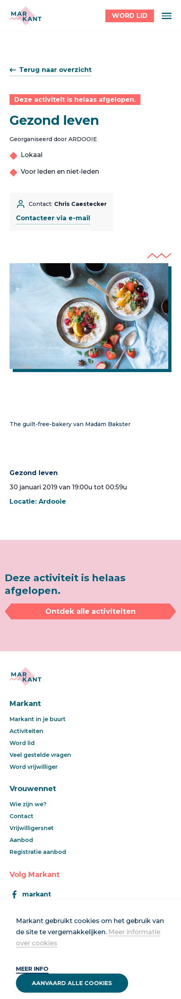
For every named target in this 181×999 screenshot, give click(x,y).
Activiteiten (26, 731)
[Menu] (166, 16)
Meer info (32, 968)
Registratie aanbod (38, 851)
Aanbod (21, 840)
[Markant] (25, 15)
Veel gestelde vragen (40, 754)
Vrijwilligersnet (32, 828)
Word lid (22, 743)
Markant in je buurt (38, 719)
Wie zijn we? (28, 804)
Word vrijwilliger (34, 766)
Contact (21, 816)
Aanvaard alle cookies (72, 983)
